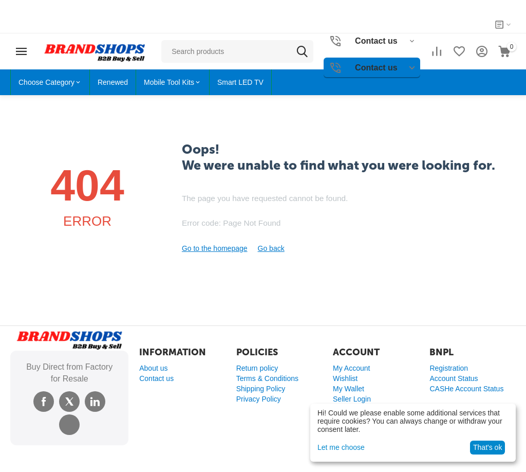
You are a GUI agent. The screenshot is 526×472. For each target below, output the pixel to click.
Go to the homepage (215, 248)
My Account (351, 368)
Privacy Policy (258, 399)
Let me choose (341, 447)
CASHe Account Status (466, 389)
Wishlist (345, 378)
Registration (448, 368)
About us (153, 368)
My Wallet (348, 389)
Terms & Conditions (267, 378)
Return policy (257, 368)
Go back (271, 248)
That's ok (487, 447)
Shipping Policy (261, 389)
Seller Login (352, 399)
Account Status (453, 378)
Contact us (156, 378)
